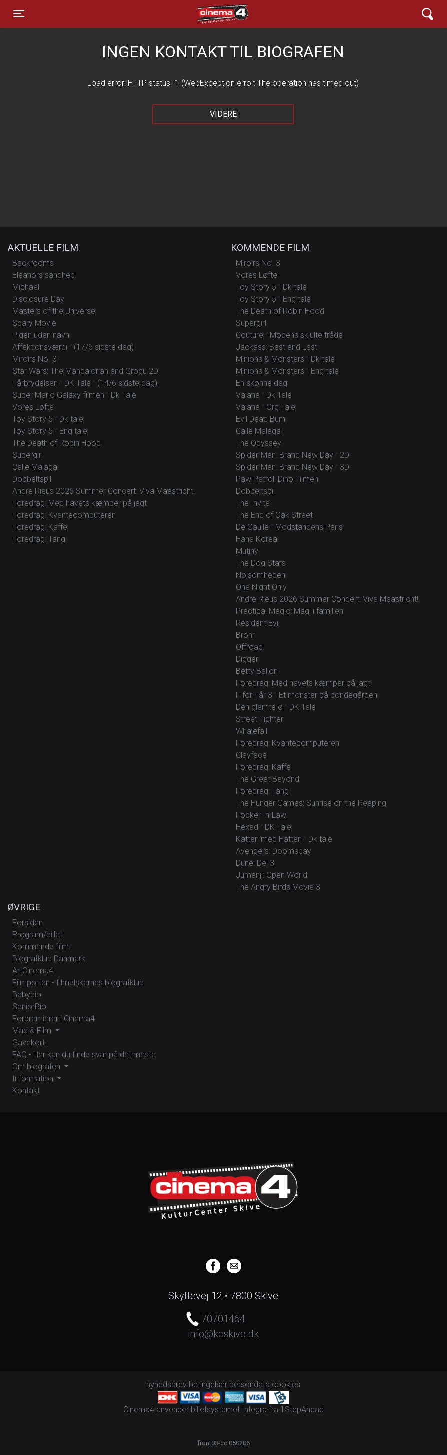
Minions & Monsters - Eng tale (287, 371)
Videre (223, 114)
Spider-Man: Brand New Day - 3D (293, 467)
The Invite (253, 503)
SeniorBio (29, 1006)
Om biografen (37, 1066)
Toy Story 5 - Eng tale (50, 431)
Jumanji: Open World (272, 875)
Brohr (245, 635)
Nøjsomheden (261, 575)
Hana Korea (257, 539)
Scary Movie (34, 323)
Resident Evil (258, 623)
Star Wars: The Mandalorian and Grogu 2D (85, 371)
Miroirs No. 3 (34, 359)
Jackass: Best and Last (277, 347)
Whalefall (252, 731)
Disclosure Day (38, 299)
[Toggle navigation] (19, 13)
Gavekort (28, 1042)
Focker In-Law (261, 815)
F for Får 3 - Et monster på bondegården (307, 695)
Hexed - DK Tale (264, 827)
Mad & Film (33, 1030)
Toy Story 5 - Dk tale (48, 419)
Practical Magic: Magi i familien (290, 611)
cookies (286, 1384)
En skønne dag (262, 383)
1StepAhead (302, 1409)
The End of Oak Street (274, 515)
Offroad (249, 647)
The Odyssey (259, 443)
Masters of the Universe (54, 311)
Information (34, 1078)
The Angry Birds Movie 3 (278, 887)
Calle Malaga (35, 467)
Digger (247, 659)
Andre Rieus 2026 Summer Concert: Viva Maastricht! (103, 491)
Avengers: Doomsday (274, 851)
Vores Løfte (33, 407)
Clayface (251, 755)
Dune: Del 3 (255, 863)
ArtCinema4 (33, 970)
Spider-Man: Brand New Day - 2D (293, 455)
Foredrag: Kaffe (40, 527)
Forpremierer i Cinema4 (53, 1018)
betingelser (208, 1384)
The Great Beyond (268, 779)
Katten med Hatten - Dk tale (284, 839)
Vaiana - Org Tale (266, 407)
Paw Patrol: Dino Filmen (277, 479)
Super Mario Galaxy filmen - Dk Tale (74, 395)
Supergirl (27, 455)
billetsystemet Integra (229, 1409)
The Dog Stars (261, 563)
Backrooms (33, 263)
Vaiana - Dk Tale (264, 395)
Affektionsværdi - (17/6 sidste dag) (73, 347)
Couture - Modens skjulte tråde (289, 335)
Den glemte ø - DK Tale (276, 707)
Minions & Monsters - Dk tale (285, 359)
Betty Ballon (257, 671)
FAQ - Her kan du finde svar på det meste (84, 1054)
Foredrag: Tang (39, 539)
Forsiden (27, 922)
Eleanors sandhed (43, 275)
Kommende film (40, 946)
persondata (250, 1384)
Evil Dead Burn (261, 419)
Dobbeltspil (32, 479)
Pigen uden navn (41, 335)
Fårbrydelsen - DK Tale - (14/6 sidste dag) (85, 383)
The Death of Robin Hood (56, 443)
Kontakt (26, 1090)
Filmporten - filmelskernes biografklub (78, 982)
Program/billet (37, 934)
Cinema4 (205, 14)
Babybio (27, 994)
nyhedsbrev (166, 1384)
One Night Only (261, 587)
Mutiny (247, 551)
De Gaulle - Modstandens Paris (289, 527)
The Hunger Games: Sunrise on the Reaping (311, 803)
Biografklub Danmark (49, 958)
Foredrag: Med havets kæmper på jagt (79, 503)
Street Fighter (260, 719)
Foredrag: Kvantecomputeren (64, 515)
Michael (26, 287)
